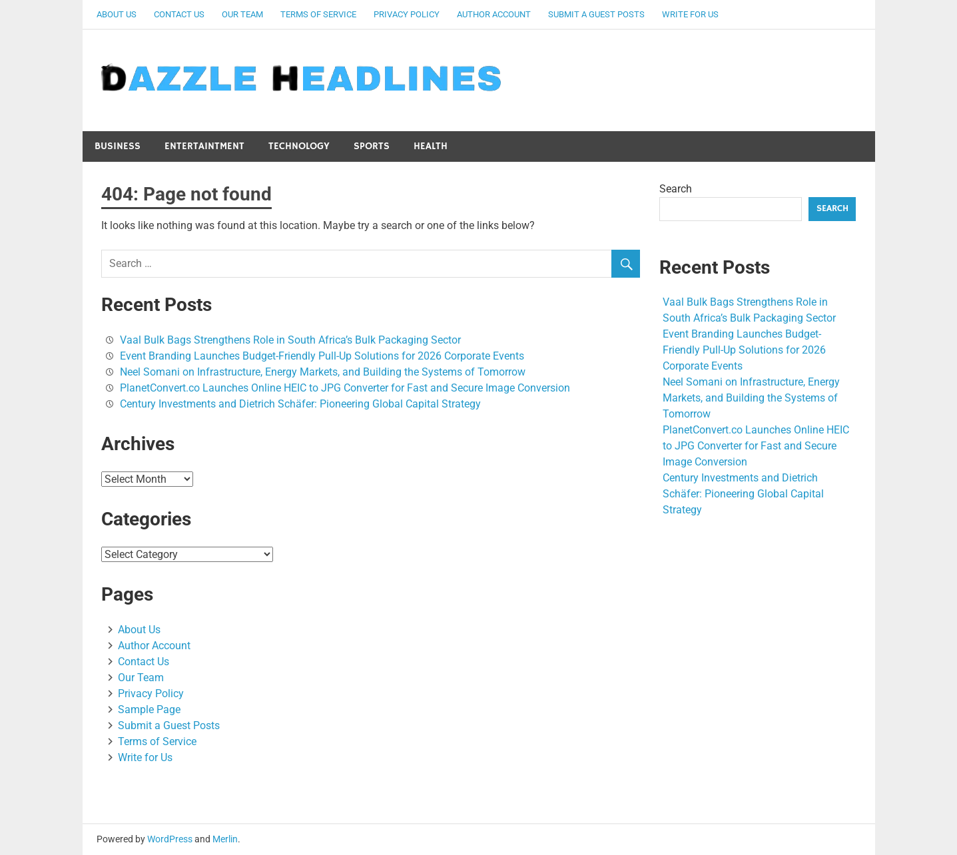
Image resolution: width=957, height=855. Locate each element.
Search (675, 188)
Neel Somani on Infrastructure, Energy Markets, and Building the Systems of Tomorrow (322, 372)
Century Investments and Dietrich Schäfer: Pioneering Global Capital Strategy (300, 404)
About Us (117, 14)
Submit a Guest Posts (596, 14)
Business (118, 146)
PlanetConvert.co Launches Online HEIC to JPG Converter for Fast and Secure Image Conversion (345, 388)
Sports (372, 146)
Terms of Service (318, 14)
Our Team (242, 14)
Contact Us (179, 14)
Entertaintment (204, 146)
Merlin (225, 839)
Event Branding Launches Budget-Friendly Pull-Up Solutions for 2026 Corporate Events (322, 356)
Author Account (494, 14)
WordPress (169, 839)
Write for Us (690, 14)
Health (431, 146)
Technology (299, 146)
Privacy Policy (407, 14)
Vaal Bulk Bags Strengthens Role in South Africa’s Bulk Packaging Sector (290, 340)
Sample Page (149, 709)
